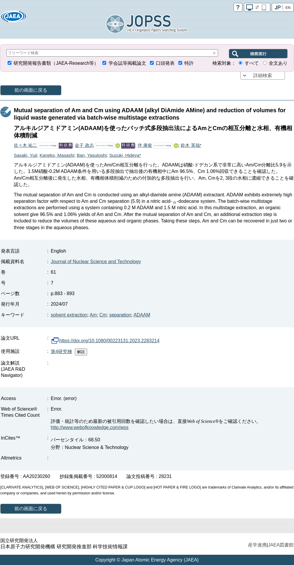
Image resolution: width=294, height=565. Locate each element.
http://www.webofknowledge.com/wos (90, 427)
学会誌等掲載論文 (127, 63)
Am (93, 314)
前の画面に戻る (30, 90)
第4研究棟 (61, 351)
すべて (252, 63)
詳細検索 (262, 75)
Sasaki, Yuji (25, 155)
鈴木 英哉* (191, 145)
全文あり (278, 63)
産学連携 (257, 544)
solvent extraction (69, 314)
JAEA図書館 (281, 544)
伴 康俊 (145, 145)
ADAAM (142, 314)
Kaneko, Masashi (57, 155)
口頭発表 (165, 63)
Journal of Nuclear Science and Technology (96, 261)
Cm (103, 314)
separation (120, 314)
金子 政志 (84, 145)
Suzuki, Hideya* (125, 155)
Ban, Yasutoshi (92, 155)
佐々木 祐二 (25, 145)
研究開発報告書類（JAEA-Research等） (56, 63)
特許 (189, 63)
